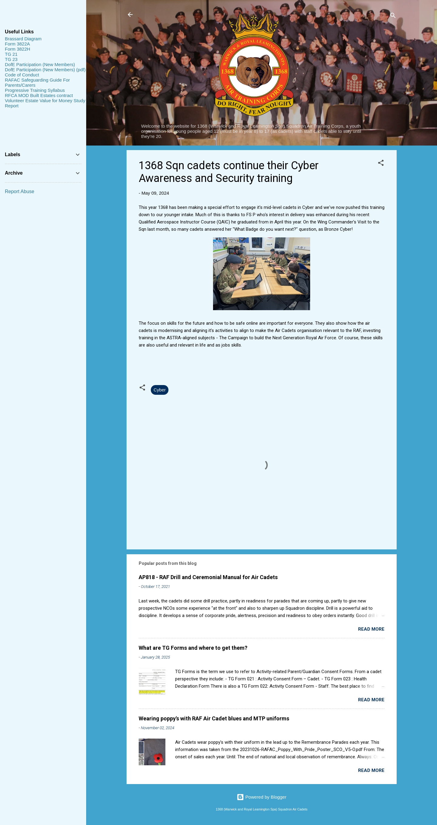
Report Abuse (19, 191)
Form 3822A (17, 43)
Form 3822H (17, 49)
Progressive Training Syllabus (35, 90)
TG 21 (11, 54)
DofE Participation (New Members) (40, 64)
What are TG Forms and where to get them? (193, 648)
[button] (380, 164)
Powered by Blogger (261, 797)
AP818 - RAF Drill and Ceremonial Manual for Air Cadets (208, 577)
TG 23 (11, 59)
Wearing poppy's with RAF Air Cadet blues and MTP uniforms (214, 718)
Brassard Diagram (23, 38)
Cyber (160, 389)
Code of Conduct (22, 74)
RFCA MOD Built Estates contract (39, 95)
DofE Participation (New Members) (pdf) (45, 69)
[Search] (393, 16)
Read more (371, 629)
